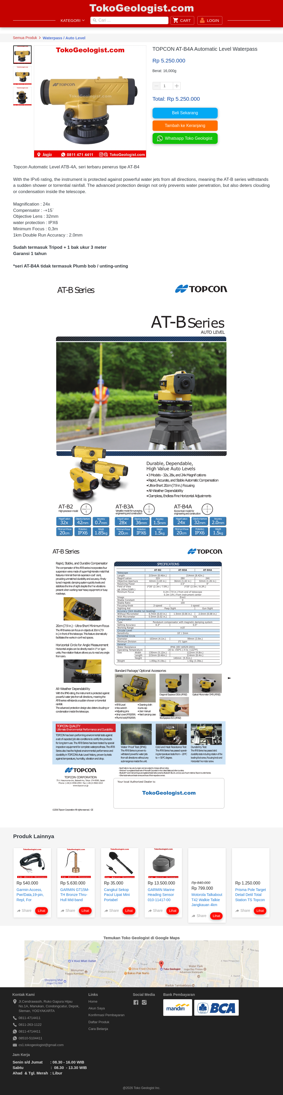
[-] (136, 1002)
